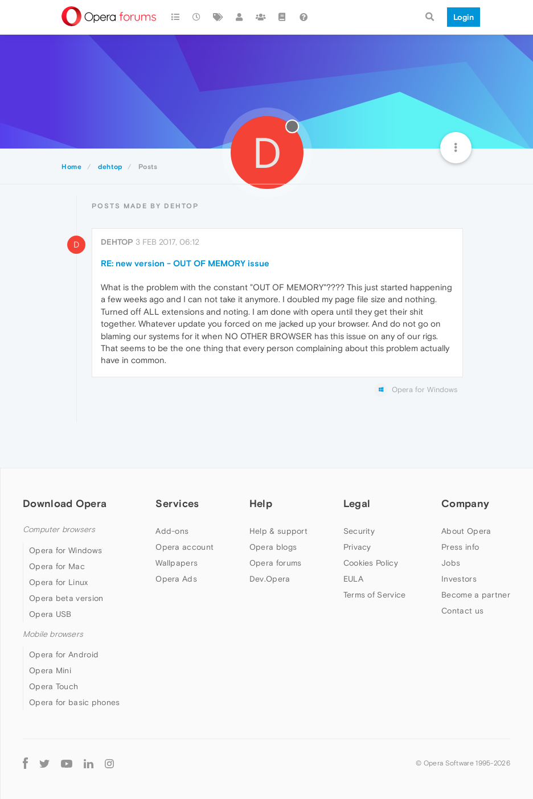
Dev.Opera (269, 578)
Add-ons (171, 531)
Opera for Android (64, 654)
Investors (459, 578)
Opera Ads (176, 578)
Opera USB (50, 614)
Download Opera (64, 503)
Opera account (184, 546)
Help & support (278, 531)
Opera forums (275, 562)
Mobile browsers (53, 634)
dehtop (117, 241)
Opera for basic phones (74, 702)
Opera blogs (273, 546)
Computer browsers (59, 529)
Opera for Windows (65, 550)
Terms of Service (374, 594)
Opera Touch (53, 686)
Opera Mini (50, 670)
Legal (357, 503)
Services (177, 503)
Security (359, 531)
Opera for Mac (57, 566)
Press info (460, 546)
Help (260, 503)
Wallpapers (176, 562)
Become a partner (475, 594)
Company (465, 503)
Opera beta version (66, 598)
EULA (353, 578)
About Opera (466, 531)
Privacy (357, 546)
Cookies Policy (370, 562)
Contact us (462, 610)
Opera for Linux (58, 582)
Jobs (450, 562)
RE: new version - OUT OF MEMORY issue (185, 263)
